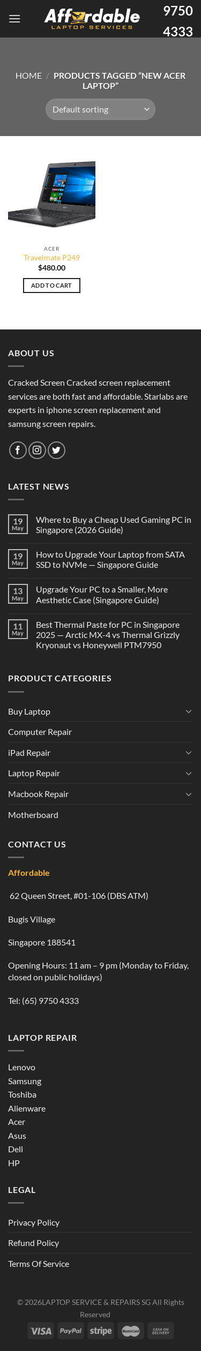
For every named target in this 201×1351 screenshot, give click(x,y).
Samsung (24, 1081)
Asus (17, 1135)
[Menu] (14, 18)
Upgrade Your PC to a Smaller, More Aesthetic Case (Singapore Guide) (102, 594)
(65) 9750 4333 (50, 1000)
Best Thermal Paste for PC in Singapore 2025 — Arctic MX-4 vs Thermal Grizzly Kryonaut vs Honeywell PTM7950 (108, 634)
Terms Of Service (38, 1263)
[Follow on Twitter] (56, 450)
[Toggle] (188, 710)
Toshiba (22, 1094)
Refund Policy (33, 1242)
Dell (15, 1149)
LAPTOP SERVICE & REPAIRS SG (96, 1302)
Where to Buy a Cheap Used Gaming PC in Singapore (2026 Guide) (113, 524)
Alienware (27, 1108)
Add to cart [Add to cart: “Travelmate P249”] (51, 285)
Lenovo (21, 1067)
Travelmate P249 (52, 257)
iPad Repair (29, 752)
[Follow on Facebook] (18, 450)
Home (29, 75)
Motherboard (33, 814)
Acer (16, 1121)
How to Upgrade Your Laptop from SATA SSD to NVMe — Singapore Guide (110, 559)
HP (14, 1163)
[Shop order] (100, 109)
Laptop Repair (34, 773)
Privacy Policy (33, 1222)
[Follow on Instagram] (37, 450)
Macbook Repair (38, 794)
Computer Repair (40, 731)
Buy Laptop (29, 711)
